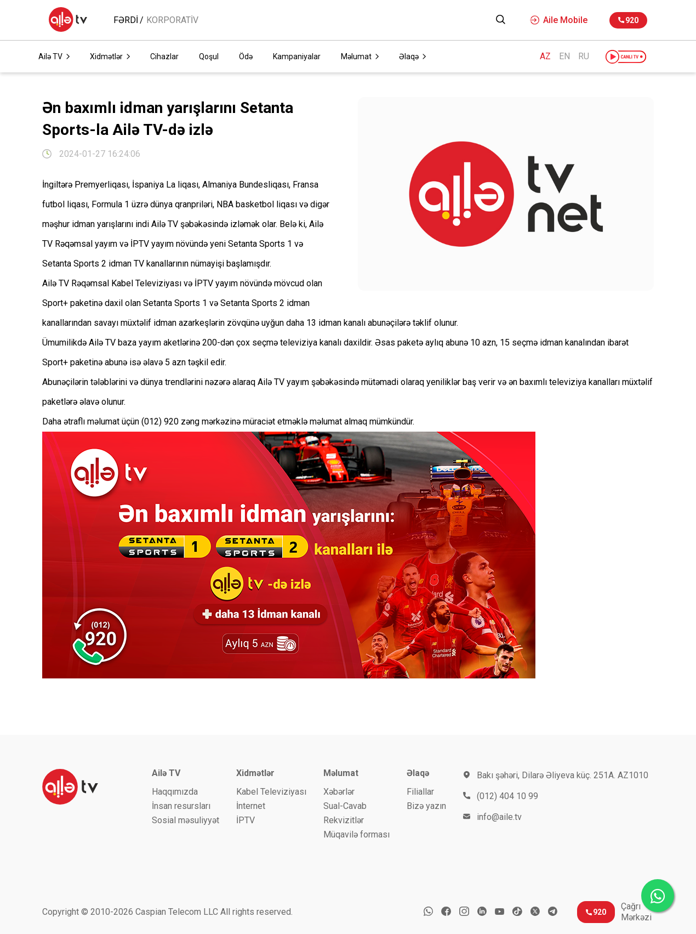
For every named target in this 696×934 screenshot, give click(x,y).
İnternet (250, 806)
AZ (545, 56)
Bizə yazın (426, 806)
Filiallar (420, 791)
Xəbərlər (339, 791)
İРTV (245, 820)
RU (583, 56)
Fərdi (125, 20)
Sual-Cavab (345, 806)
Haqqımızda (175, 791)
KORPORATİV (172, 20)
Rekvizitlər (343, 820)
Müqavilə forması (356, 834)
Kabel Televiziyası (271, 791)
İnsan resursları (181, 806)
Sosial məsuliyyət (185, 820)
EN (564, 56)
